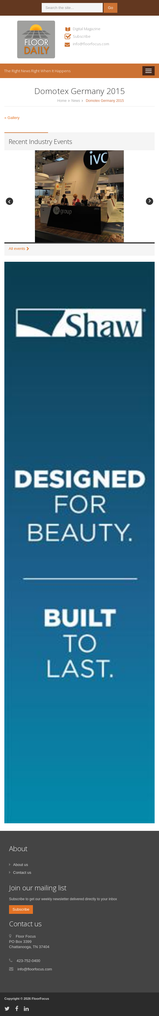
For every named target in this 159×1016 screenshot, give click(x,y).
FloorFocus (40, 998)
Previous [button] (9, 201)
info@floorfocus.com (91, 43)
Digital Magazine (86, 28)
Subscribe (82, 36)
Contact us (22, 872)
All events (17, 248)
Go (110, 8)
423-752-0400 (28, 961)
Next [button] (149, 201)
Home (62, 101)
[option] (79, 196)
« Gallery (12, 118)
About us (20, 864)
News (75, 101)
